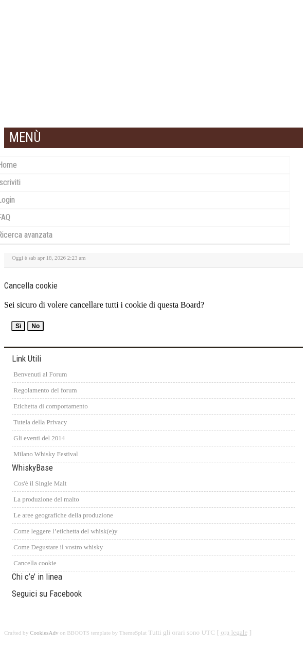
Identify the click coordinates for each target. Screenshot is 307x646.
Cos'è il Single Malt (39, 483)
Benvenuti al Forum (39, 374)
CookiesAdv (44, 633)
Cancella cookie (34, 563)
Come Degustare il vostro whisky (57, 547)
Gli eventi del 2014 (38, 438)
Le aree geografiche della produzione (62, 515)
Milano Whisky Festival (45, 454)
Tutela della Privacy (39, 422)
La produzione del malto (45, 499)
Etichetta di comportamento (50, 406)
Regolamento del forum (44, 390)
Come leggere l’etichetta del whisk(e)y (64, 531)
